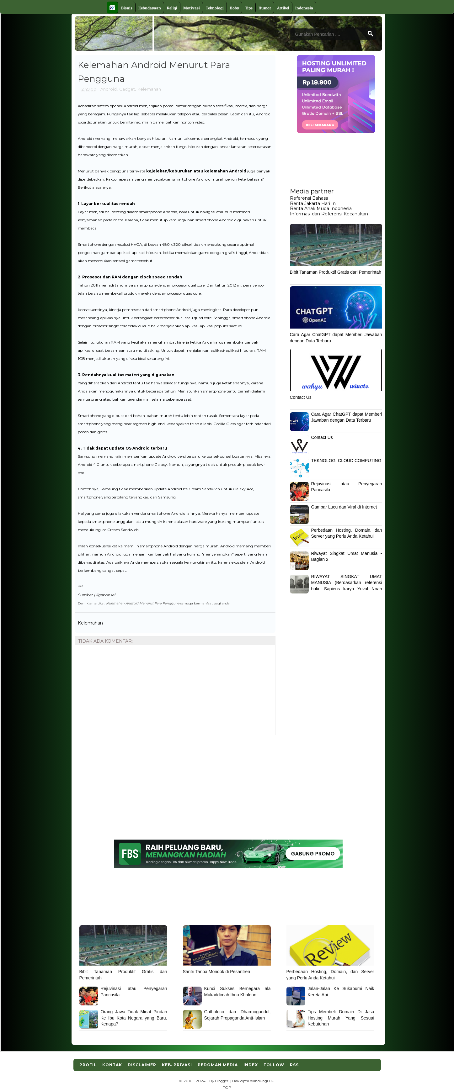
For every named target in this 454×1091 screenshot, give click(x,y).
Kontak (112, 1064)
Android (108, 89)
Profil (88, 1064)
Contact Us (301, 397)
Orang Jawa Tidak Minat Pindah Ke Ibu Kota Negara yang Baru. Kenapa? (134, 1017)
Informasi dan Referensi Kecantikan (329, 214)
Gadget (127, 89)
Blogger (221, 1081)
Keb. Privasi (177, 1064)
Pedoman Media (218, 1064)
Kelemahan (149, 89)
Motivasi (191, 7)
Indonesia (304, 7)
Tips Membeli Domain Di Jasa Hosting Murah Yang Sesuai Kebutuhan (341, 1017)
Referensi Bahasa (309, 198)
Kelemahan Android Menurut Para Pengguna (142, 603)
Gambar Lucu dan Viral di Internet (344, 506)
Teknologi (215, 7)
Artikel (283, 7)
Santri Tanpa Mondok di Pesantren (216, 971)
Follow (274, 1064)
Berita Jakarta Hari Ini (313, 203)
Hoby (234, 7)
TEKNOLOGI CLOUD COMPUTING (346, 460)
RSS (294, 1064)
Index (250, 1064)
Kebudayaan (149, 7)
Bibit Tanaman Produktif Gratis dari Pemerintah (336, 272)
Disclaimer (142, 1064)
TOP (227, 1087)
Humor (265, 7)
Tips (249, 7)
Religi (172, 7)
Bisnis (126, 7)
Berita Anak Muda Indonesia (321, 208)
